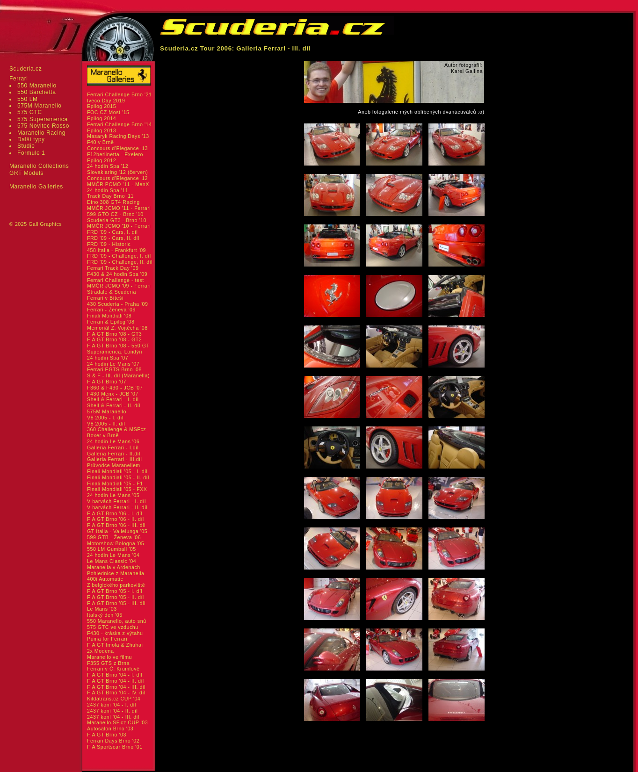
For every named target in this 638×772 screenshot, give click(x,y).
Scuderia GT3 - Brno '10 (116, 220)
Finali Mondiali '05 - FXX (117, 489)
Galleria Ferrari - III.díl (114, 459)
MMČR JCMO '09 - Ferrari (119, 286)
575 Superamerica (42, 119)
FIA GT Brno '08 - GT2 (114, 339)
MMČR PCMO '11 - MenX (118, 184)
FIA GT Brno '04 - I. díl (114, 675)
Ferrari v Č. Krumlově (113, 668)
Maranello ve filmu (109, 657)
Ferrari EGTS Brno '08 (114, 369)
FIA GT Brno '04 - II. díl (115, 681)
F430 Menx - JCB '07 (112, 394)
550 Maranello (37, 85)
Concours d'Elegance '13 (117, 148)
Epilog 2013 (101, 130)
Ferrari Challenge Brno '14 (119, 124)
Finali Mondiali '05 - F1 (115, 483)
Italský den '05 (105, 615)
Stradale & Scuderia (111, 292)
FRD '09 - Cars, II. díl (113, 238)
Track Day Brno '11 (110, 196)
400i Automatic (105, 579)
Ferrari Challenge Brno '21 (119, 94)
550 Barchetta (36, 92)
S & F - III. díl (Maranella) (118, 375)
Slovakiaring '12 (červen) (117, 172)
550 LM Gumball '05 (111, 549)
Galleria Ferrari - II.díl (113, 453)
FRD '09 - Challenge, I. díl (119, 256)
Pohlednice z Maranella (116, 573)
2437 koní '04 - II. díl (112, 711)
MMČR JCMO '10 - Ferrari (119, 226)
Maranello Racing (41, 133)
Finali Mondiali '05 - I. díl (117, 471)
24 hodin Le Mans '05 (113, 495)
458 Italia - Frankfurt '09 (116, 250)
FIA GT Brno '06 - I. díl (114, 513)
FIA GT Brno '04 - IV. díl (116, 692)
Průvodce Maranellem (113, 465)
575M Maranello (39, 105)
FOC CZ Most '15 (108, 112)
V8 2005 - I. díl (105, 417)
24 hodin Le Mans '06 (113, 441)
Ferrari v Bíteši (105, 298)
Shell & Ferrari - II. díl (113, 405)
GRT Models (26, 173)
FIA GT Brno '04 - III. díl (116, 687)
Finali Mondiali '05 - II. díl (118, 477)
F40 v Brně (100, 142)
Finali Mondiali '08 (109, 315)
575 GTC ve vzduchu (112, 627)
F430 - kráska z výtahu (115, 633)
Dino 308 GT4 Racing (113, 202)
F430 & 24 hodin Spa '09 (117, 274)
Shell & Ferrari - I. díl (113, 399)
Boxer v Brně (103, 435)
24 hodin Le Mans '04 (113, 555)
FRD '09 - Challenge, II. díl (119, 262)
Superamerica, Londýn (114, 351)
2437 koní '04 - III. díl (113, 717)
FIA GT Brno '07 (106, 381)
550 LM (27, 99)
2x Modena (100, 651)
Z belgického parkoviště (116, 585)
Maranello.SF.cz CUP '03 (117, 722)
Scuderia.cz (25, 68)
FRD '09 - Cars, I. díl (112, 232)
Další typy (31, 139)
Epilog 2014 (101, 118)
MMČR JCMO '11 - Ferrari (119, 208)
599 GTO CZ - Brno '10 (115, 214)
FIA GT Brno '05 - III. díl (116, 603)
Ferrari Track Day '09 (112, 268)
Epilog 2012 (101, 160)
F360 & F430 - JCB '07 (115, 387)
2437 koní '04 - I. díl (111, 704)
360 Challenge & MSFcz (116, 429)
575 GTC (29, 112)
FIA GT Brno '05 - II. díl (115, 597)
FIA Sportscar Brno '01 (115, 747)
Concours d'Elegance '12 (117, 178)
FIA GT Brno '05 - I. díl (114, 591)
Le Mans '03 (102, 609)
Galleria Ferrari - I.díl (113, 447)
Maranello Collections (39, 166)
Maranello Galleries (36, 186)
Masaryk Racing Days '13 (118, 136)
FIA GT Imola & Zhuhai (115, 645)
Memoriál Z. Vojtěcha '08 (117, 328)
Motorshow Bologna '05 (115, 543)
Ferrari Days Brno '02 (113, 740)
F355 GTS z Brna (108, 663)
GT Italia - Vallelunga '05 (117, 531)
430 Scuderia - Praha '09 (117, 304)
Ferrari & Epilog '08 (111, 322)
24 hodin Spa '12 (107, 166)
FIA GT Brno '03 (106, 734)
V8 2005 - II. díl (106, 423)
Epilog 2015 (101, 106)
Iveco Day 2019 (106, 100)
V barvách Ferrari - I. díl (116, 501)
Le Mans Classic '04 (111, 561)
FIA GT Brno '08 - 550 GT (118, 345)
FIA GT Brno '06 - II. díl (115, 519)
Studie (26, 146)
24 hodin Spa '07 (107, 358)
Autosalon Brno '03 (110, 728)
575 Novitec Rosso (43, 126)
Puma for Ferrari (107, 639)
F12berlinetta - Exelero (115, 154)
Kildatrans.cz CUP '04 (113, 698)
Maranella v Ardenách (113, 567)
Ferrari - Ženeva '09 (111, 309)
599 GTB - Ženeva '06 (114, 537)
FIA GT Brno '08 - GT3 (114, 334)
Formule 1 (31, 153)
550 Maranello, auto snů (116, 621)
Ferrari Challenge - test (115, 280)
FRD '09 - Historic (108, 244)
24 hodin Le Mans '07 (113, 364)
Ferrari (18, 78)
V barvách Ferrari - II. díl (117, 507)
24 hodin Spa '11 (107, 190)
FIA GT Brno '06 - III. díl (116, 525)
